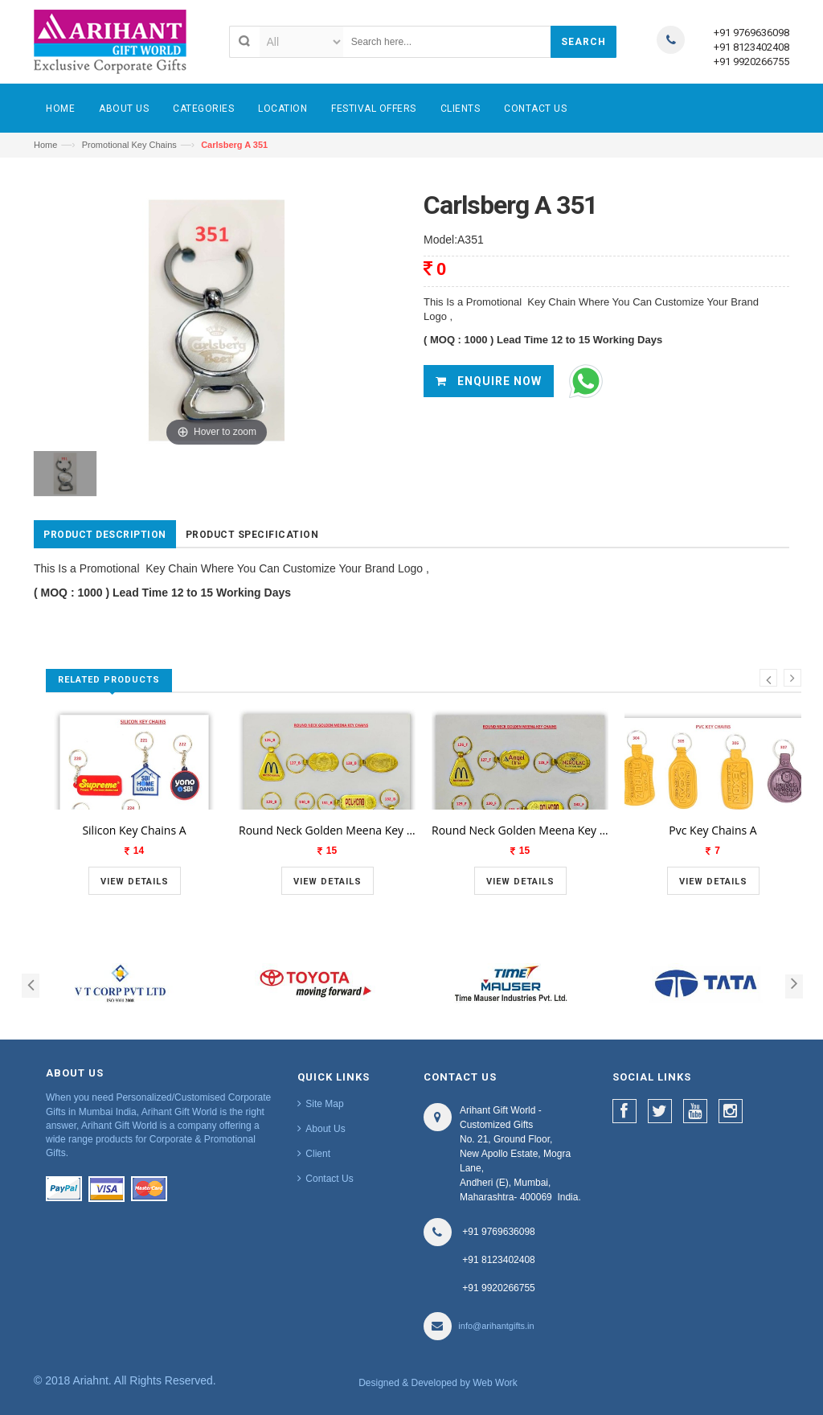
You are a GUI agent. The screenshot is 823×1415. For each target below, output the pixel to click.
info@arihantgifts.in (496, 1326)
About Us (325, 1128)
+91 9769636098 (751, 33)
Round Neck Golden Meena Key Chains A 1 (327, 830)
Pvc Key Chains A (712, 830)
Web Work (495, 1382)
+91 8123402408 (751, 47)
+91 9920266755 (751, 61)
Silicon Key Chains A (134, 830)
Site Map (324, 1103)
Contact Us (329, 1178)
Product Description (104, 534)
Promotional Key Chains (129, 145)
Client (317, 1153)
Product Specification (252, 534)
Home (45, 145)
